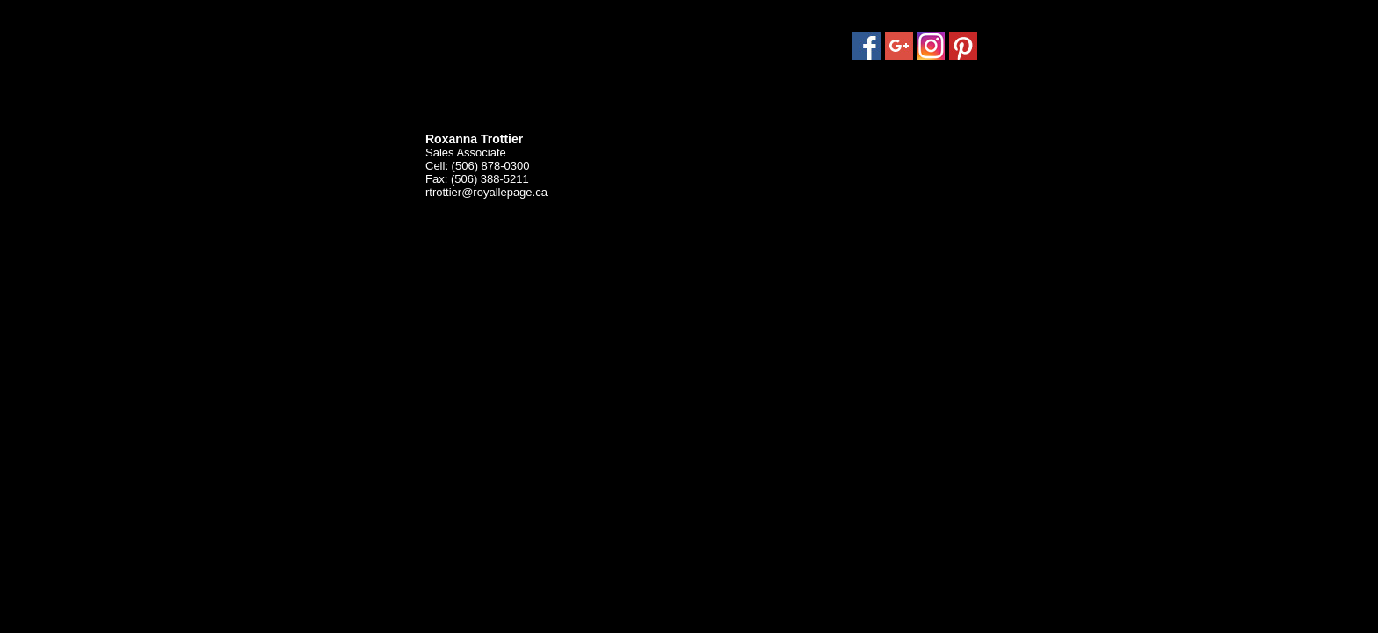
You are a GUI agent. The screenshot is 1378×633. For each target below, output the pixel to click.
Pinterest (963, 46)
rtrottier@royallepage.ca (486, 192)
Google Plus (899, 46)
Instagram (931, 46)
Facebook (866, 46)
